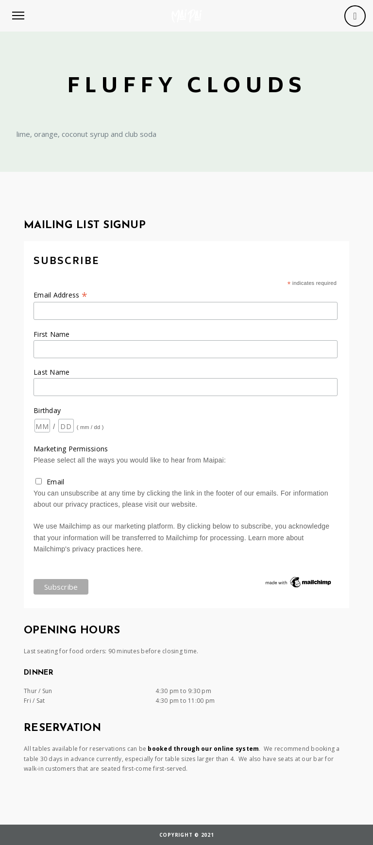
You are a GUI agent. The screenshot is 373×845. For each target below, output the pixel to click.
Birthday (47, 410)
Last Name (51, 372)
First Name (52, 334)
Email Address (60, 294)
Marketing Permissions (71, 448)
